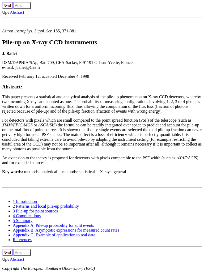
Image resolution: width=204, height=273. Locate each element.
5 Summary (22, 220)
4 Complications (27, 216)
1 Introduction (25, 201)
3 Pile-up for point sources (35, 211)
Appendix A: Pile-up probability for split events (53, 225)
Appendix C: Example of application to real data (54, 235)
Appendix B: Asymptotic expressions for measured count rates (66, 230)
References (22, 239)
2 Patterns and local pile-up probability (46, 206)
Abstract (17, 12)
